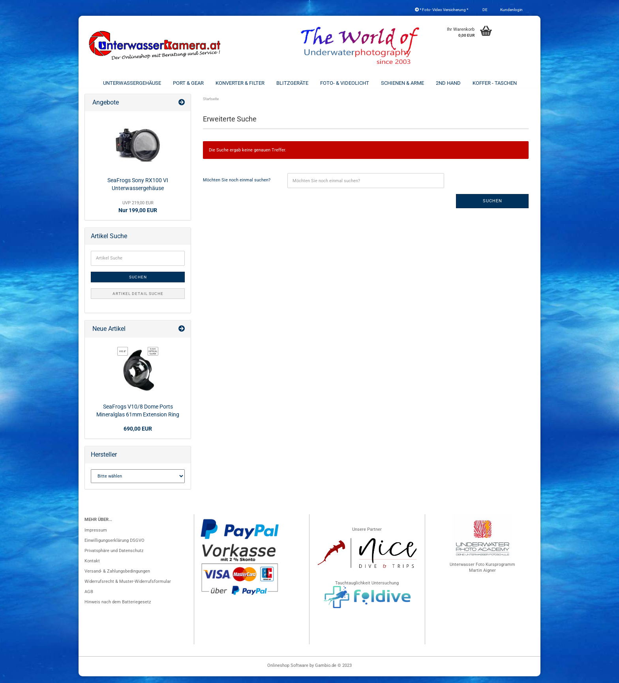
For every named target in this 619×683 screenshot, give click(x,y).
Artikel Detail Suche (138, 300)
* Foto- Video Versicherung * (441, 9)
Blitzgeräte (292, 83)
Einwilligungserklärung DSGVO (114, 547)
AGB (88, 598)
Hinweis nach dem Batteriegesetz (117, 608)
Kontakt (92, 567)
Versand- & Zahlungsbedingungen (117, 577)
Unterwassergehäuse (132, 83)
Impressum (95, 536)
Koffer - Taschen (495, 83)
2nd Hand (448, 83)
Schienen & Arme (402, 83)
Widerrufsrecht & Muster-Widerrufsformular (127, 588)
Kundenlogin (511, 9)
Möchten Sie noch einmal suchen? (236, 186)
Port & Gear (188, 83)
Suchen (492, 207)
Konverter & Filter (240, 83)
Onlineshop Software (287, 672)
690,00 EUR (138, 435)
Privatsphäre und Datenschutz (113, 557)
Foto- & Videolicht (344, 83)
